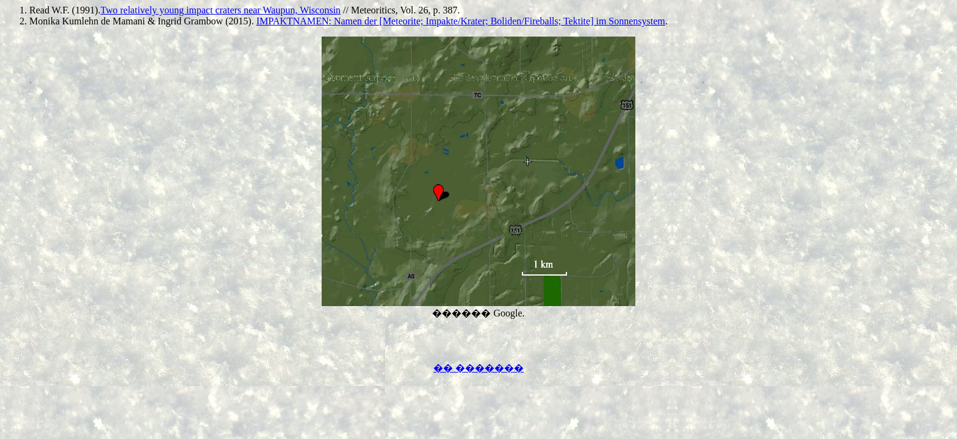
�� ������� (478, 368)
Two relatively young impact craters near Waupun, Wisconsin (221, 10)
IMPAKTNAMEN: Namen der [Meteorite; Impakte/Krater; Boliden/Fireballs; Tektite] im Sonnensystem (460, 21)
